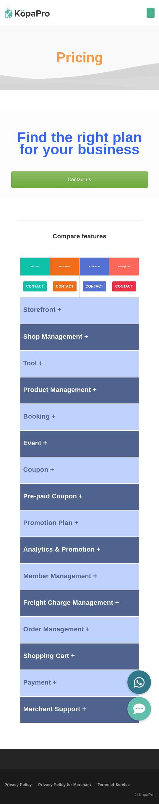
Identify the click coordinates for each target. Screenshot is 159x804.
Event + (35, 443)
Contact (35, 286)
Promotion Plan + (50, 522)
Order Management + (56, 629)
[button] (139, 709)
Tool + (33, 363)
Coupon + (38, 469)
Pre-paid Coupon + (53, 496)
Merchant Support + (54, 709)
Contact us (79, 179)
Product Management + (60, 389)
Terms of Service (114, 784)
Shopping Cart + (49, 655)
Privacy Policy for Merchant (64, 784)
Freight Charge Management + (71, 602)
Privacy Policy (18, 784)
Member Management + (60, 576)
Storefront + (42, 309)
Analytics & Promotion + (62, 549)
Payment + (40, 682)
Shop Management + (55, 336)
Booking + (39, 416)
